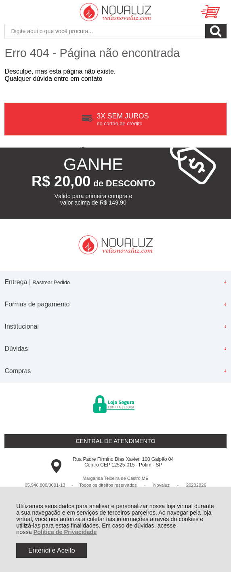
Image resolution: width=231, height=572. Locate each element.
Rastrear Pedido (51, 282)
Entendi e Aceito (51, 550)
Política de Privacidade (65, 532)
